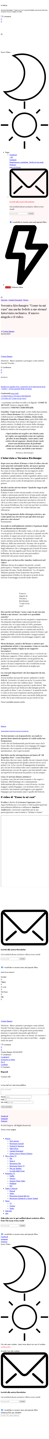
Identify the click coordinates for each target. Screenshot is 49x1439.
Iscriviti (31, 213)
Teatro (12, 1193)
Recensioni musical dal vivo (19, 1196)
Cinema (12, 1206)
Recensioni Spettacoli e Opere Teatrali (24, 1198)
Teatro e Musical (11, 1188)
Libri (6, 1213)
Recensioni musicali (17, 1143)
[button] (3, 1081)
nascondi (15, 393)
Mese (21, 287)
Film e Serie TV (10, 1156)
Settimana (14, 287)
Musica (25, 300)
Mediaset (13, 1183)
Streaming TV (10, 1173)
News (7, 1201)
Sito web (4, 1102)
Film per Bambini (15, 1168)
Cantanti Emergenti (15, 300)
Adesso (8, 287)
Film (11, 1158)
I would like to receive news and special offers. (29, 222)
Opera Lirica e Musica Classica (21, 1153)
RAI (11, 1186)
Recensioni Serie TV (17, 1166)
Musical (12, 1191)
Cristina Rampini (8, 331)
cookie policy (6, 1347)
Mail (2, 1099)
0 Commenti (5, 1067)
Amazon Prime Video (17, 1181)
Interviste (4, 300)
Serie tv (12, 1161)
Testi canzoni (14, 1141)
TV (11, 1203)
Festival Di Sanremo (17, 1146)
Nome (3, 1097)
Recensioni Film (15, 1163)
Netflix (12, 1176)
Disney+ (13, 1178)
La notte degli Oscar (17, 1171)
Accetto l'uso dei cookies (10, 1351)
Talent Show (14, 1148)
